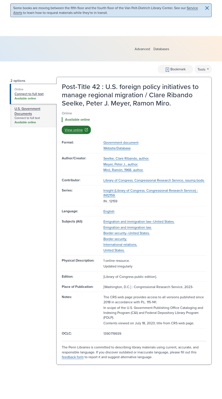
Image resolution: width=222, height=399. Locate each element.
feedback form (73, 356)
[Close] (207, 8)
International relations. (120, 244)
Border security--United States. (126, 233)
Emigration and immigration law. (127, 227)
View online (76, 129)
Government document (121, 142)
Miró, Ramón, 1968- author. (123, 169)
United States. (114, 250)
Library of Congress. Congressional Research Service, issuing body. (154, 180)
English (108, 211)
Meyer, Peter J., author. (120, 164)
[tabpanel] (134, 122)
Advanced (142, 48)
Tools (202, 69)
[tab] (33, 94)
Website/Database (117, 148)
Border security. (115, 238)
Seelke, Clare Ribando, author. (126, 158)
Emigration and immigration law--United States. (139, 221)
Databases (161, 48)
